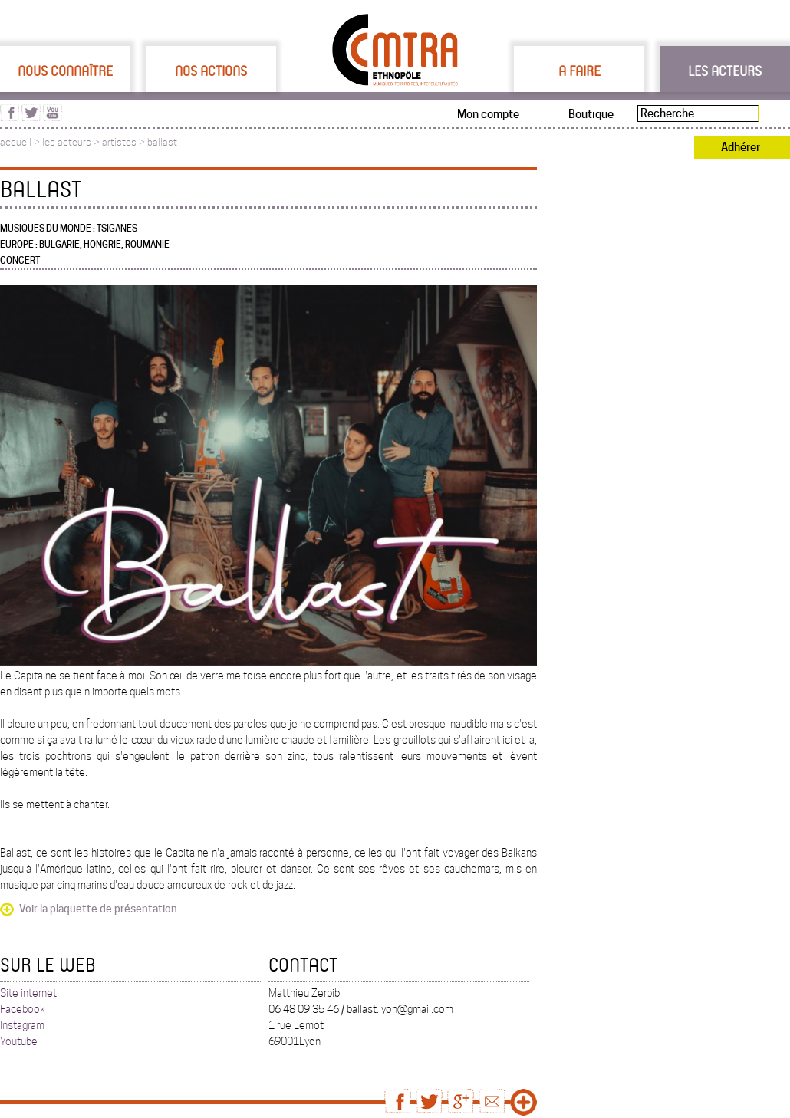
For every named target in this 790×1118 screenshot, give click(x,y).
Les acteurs (725, 70)
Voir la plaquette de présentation (98, 909)
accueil (15, 142)
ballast (162, 142)
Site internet (28, 993)
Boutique (591, 114)
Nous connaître (65, 70)
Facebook (22, 1009)
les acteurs (66, 142)
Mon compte (488, 114)
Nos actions (211, 70)
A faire (579, 70)
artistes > (124, 142)
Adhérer (740, 147)
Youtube (19, 1041)
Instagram (22, 1025)
